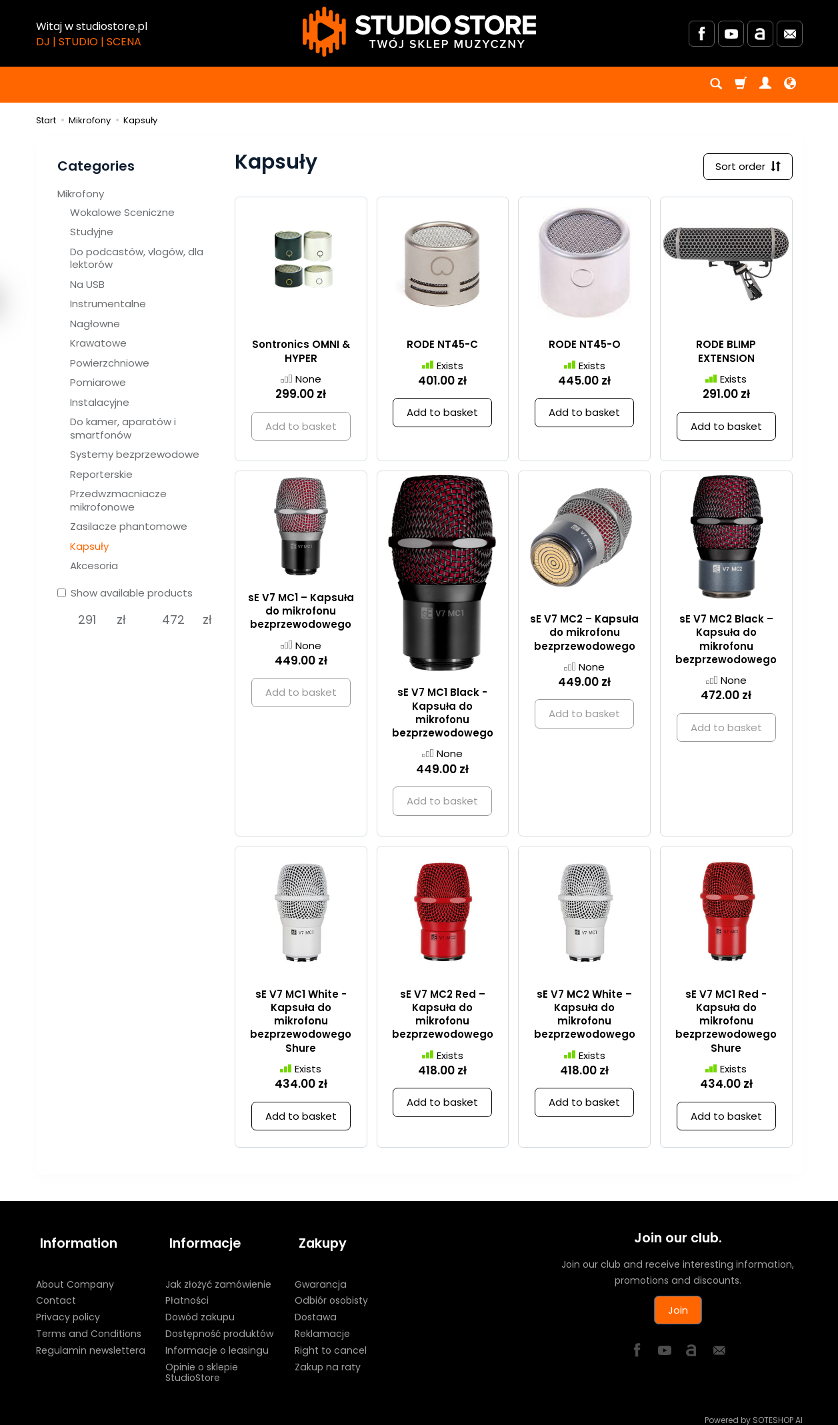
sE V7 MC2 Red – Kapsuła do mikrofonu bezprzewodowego (442, 1016)
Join (678, 1312)
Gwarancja (321, 1275)
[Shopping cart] (740, 85)
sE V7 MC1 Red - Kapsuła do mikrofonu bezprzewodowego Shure (726, 1023)
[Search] (716, 85)
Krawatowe (98, 343)
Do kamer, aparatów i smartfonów (123, 428)
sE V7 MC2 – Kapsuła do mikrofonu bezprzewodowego (584, 634)
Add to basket (442, 415)
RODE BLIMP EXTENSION (726, 353)
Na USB (87, 284)
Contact (56, 1291)
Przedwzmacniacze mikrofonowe (118, 500)
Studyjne (91, 232)
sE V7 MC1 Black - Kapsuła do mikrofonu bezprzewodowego (442, 715)
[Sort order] (746, 167)
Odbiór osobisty (331, 1291)
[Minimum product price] (87, 620)
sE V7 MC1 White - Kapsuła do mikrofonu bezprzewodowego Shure (300, 1023)
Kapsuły (89, 546)
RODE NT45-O (585, 347)
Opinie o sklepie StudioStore (201, 1364)
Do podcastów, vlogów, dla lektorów (136, 258)
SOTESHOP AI (778, 1411)
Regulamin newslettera (90, 1341)
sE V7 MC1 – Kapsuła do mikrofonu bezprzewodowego (301, 613)
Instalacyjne (99, 402)
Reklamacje (322, 1325)
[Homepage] (419, 32)
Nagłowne (95, 324)
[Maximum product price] (173, 620)
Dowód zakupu (200, 1308)
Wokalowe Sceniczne (122, 212)
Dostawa (316, 1308)
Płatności (187, 1291)
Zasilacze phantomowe (128, 526)
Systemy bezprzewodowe (134, 454)
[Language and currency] (790, 85)
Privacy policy (68, 1308)
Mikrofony (80, 194)
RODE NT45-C (442, 347)
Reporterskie (101, 474)
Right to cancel (331, 1341)
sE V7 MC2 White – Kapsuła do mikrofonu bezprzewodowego (584, 1016)
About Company (75, 1275)
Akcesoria (94, 566)
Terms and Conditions (88, 1325)
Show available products (125, 593)
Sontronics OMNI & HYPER (301, 353)
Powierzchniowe (109, 363)
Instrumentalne (108, 304)
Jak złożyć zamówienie (218, 1275)
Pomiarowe (98, 382)
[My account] (765, 85)
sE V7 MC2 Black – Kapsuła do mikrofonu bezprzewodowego (726, 641)
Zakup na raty (328, 1358)
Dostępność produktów (219, 1325)
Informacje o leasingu (217, 1341)
